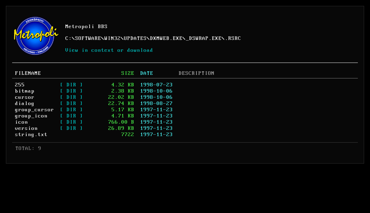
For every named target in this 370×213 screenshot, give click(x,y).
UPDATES (135, 38)
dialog (25, 103)
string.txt (31, 135)
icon (21, 122)
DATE (146, 73)
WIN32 (112, 38)
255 (20, 85)
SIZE (127, 73)
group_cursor (34, 110)
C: (68, 38)
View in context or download (109, 50)
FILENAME (28, 73)
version (26, 128)
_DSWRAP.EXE (204, 38)
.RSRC (233, 38)
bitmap (25, 91)
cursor (25, 97)
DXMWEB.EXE (166, 38)
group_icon (31, 116)
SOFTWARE (88, 38)
